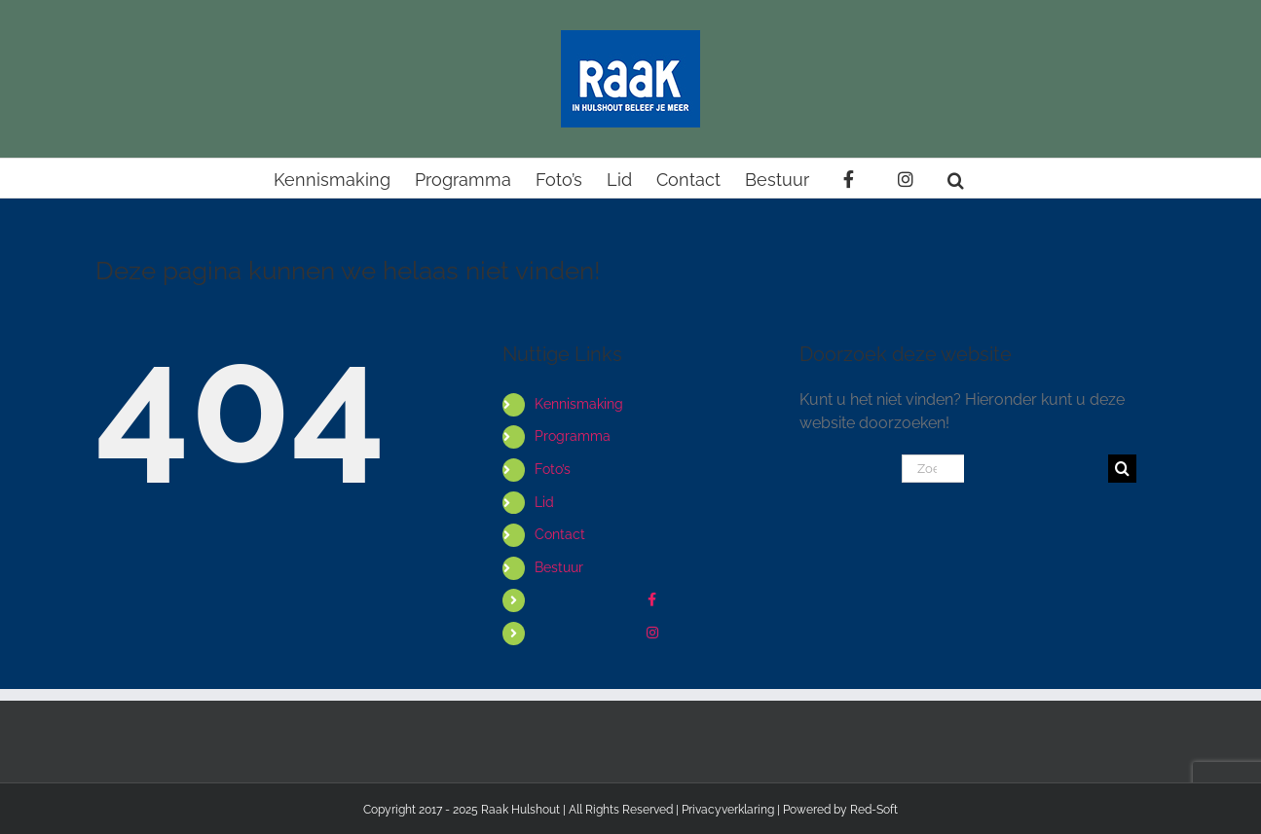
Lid (544, 502)
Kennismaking (579, 404)
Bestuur (559, 567)
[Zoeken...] (933, 468)
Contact (560, 534)
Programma (573, 436)
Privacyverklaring (728, 809)
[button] (955, 178)
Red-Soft (874, 809)
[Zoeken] (1122, 468)
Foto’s (553, 469)
